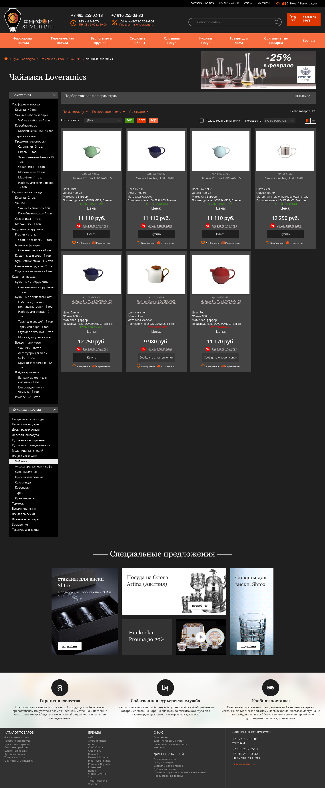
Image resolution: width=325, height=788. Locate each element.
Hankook (93, 754)
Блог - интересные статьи (169, 740)
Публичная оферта (165, 769)
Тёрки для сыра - (33, 327)
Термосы (18, 503)
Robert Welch (96, 767)
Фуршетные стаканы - (34, 261)
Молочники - (32, 172)
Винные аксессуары (25, 519)
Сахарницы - (31, 167)
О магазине (160, 737)
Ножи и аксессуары (25, 424)
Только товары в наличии (220, 120)
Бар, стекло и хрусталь (101, 40)
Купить (91, 234)
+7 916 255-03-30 (245, 754)
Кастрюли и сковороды (28, 419)
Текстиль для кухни (25, 530)
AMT (90, 737)
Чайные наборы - (34, 120)
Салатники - (30, 146)
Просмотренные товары (168, 775)
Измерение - (28, 397)
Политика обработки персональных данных (180, 772)
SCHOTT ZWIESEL (98, 774)
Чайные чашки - (34, 208)
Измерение (20, 525)
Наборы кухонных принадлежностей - (35, 304)
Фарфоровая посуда (23, 40)
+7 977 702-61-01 (245, 739)
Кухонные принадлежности (34, 297)
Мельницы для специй (27, 451)
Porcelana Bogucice (99, 764)
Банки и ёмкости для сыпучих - (32, 380)
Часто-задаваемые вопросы (170, 744)
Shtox (91, 777)
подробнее (69, 646)
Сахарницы (23, 482)
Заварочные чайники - (36, 159)
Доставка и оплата (202, 3)
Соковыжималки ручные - (36, 289)
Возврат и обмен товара (168, 765)
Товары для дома (239, 40)
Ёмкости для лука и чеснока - (31, 389)
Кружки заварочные (29, 477)
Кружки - (26, 110)
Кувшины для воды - (33, 255)
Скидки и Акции (229, 3)
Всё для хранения (27, 372)
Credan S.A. (94, 750)
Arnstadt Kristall (97, 740)
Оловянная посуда (172, 40)
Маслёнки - (30, 177)
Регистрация (308, 3)
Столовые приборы (137, 40)
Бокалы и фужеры (27, 245)
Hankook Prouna (98, 757)
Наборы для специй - (33, 314)
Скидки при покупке (95, 225)
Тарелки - (25, 136)
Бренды (309, 40)
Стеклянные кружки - (34, 266)
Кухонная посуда (206, 40)
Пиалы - (27, 152)
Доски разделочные (26, 430)
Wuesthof (93, 784)
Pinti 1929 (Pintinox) (99, 760)
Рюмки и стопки (26, 234)
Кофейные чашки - (36, 131)
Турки (19, 493)
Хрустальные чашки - (34, 271)
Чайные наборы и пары (31, 115)
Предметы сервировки (30, 141)
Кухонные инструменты (31, 282)
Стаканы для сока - (35, 250)
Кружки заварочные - (35, 365)
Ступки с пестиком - (36, 332)
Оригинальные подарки (276, 40)
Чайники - (30, 348)
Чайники (75, 59)
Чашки (20, 203)
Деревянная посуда (25, 435)
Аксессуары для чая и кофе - (33, 355)
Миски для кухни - (34, 337)
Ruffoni (92, 770)
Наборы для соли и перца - (36, 185)
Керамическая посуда (62, 40)
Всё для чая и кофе (52, 59)
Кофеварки (22, 487)
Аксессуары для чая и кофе (33, 466)
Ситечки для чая (26, 472)
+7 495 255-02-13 (245, 749)
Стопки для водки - (35, 240)
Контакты (264, 3)
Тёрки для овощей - (35, 321)
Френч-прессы (25, 498)
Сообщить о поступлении (156, 357)
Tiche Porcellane (97, 780)
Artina (91, 744)
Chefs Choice (95, 747)
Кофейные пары (26, 125)
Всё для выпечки (23, 514)
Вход (293, 3)
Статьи (248, 3)
